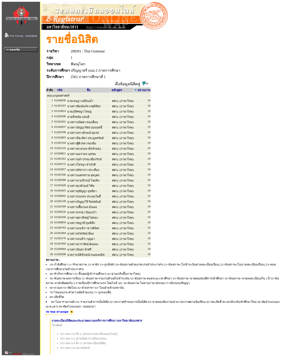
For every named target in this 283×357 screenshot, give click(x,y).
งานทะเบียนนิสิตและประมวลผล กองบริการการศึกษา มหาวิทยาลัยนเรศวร (97, 320)
